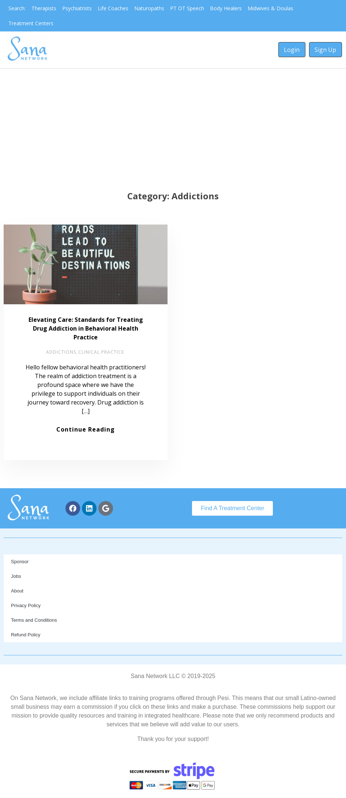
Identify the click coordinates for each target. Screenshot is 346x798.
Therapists (43, 8)
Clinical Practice (101, 352)
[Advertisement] (173, 123)
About (17, 591)
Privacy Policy (26, 605)
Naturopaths (149, 8)
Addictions (61, 352)
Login (292, 50)
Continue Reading (85, 429)
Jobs (16, 576)
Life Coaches (113, 8)
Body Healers (226, 8)
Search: (17, 8)
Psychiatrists (77, 8)
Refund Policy (25, 634)
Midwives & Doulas (270, 8)
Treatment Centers (30, 23)
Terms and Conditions (34, 620)
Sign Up (325, 50)
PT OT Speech (187, 8)
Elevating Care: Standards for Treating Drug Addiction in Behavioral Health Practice (86, 328)
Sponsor (20, 561)
